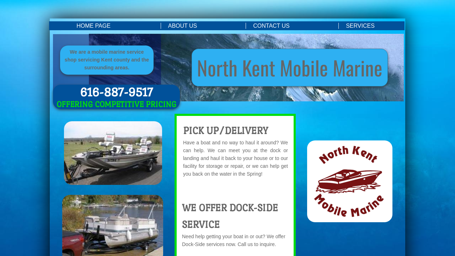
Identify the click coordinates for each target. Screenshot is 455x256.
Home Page (93, 26)
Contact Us (271, 26)
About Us (182, 26)
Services (360, 26)
